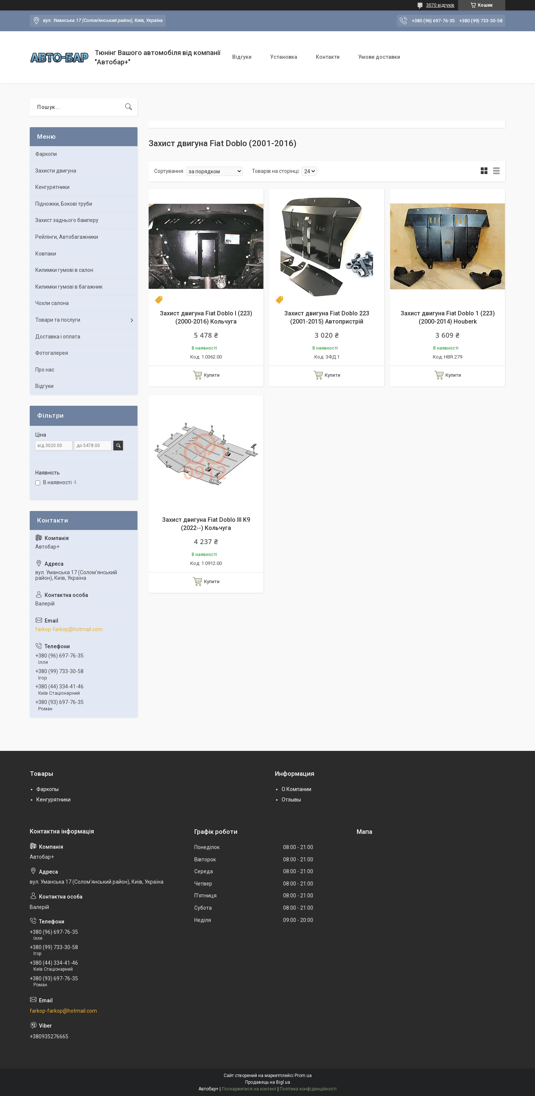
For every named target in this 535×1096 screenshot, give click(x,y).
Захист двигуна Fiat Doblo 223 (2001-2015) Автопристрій (326, 317)
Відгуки (242, 57)
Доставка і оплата (57, 337)
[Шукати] (128, 107)
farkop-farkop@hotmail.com (69, 629)
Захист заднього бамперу (66, 220)
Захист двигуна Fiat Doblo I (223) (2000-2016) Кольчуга (206, 317)
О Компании (296, 789)
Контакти (328, 57)
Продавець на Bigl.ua (267, 1082)
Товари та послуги (57, 320)
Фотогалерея (51, 353)
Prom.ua (303, 1075)
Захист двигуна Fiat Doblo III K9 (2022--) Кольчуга (206, 523)
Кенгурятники (52, 187)
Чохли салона (52, 303)
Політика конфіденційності (308, 1089)
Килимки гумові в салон (64, 270)
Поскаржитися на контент (249, 1089)
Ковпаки (45, 254)
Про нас (44, 370)
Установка (283, 57)
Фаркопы (47, 789)
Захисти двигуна (55, 171)
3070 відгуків (440, 5)
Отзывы (291, 800)
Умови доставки (379, 57)
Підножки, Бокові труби (63, 204)
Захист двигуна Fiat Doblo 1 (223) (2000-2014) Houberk (448, 317)
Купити (212, 375)
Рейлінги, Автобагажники (66, 237)
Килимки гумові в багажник (69, 287)
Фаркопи (46, 154)
